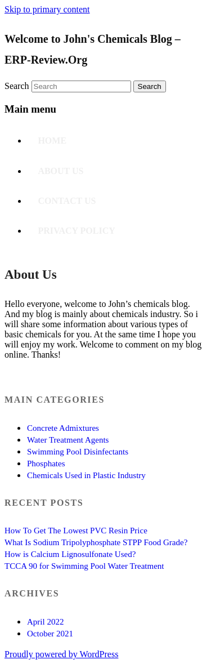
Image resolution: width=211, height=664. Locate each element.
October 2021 (50, 633)
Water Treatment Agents (68, 439)
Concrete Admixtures (63, 428)
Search (17, 86)
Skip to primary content (47, 9)
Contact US (67, 201)
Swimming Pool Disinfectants (77, 451)
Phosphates (46, 463)
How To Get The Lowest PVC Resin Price (76, 530)
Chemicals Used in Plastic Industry (86, 475)
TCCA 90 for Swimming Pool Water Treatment (84, 566)
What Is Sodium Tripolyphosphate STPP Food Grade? (96, 542)
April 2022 (45, 621)
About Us (60, 171)
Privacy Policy (76, 230)
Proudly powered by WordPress (61, 654)
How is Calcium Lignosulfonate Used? (70, 554)
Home (52, 140)
